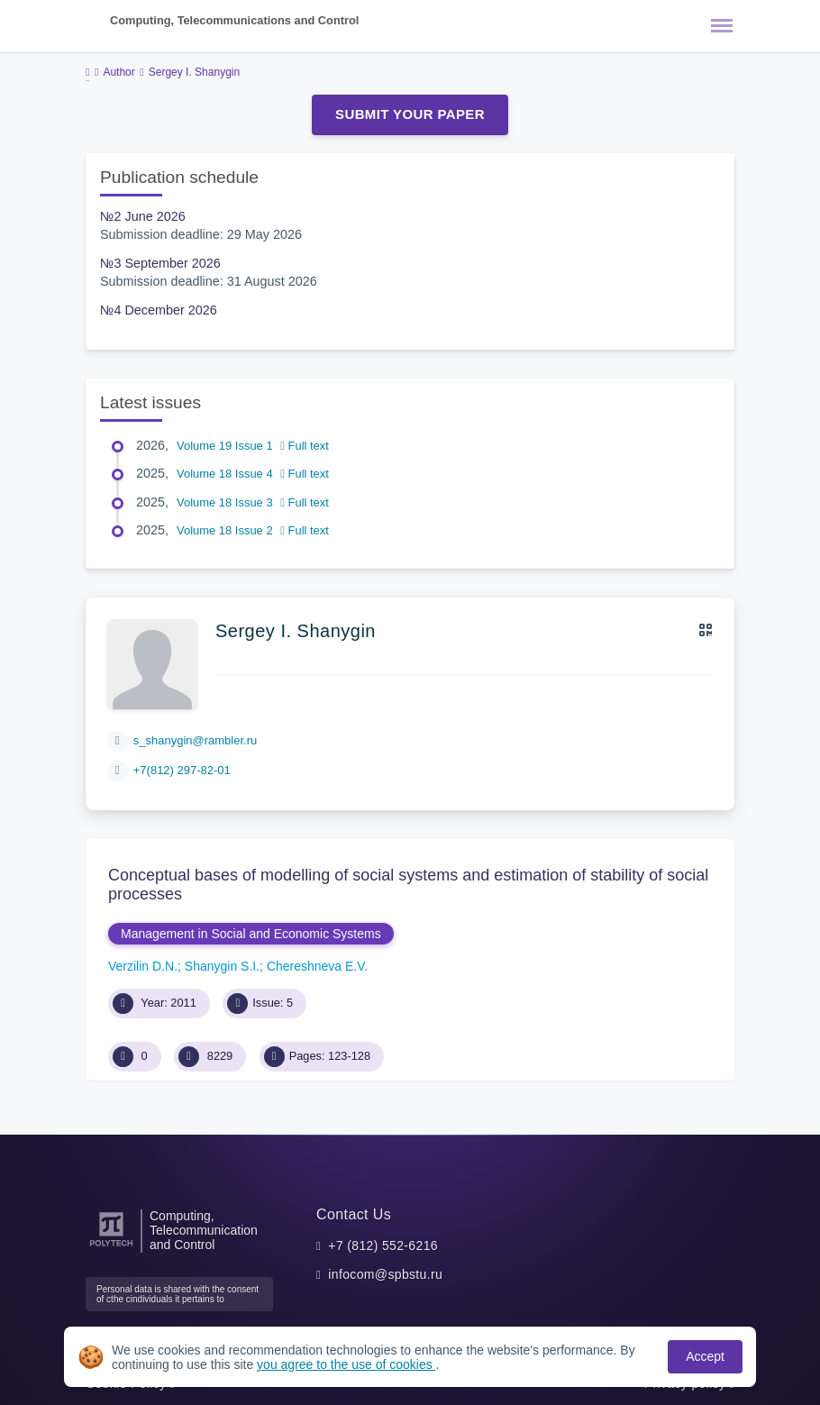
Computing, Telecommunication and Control (204, 1230)
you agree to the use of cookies (346, 1364)
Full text (304, 445)
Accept (705, 1356)
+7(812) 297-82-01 (182, 770)
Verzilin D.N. (143, 966)
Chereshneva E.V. (317, 966)
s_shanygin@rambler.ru (195, 740)
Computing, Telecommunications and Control (234, 20)
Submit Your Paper (410, 114)
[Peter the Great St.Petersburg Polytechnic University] (111, 1246)
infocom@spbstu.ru (385, 1274)
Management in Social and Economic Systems (251, 933)
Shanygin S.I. (222, 966)
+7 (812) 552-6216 (383, 1245)
